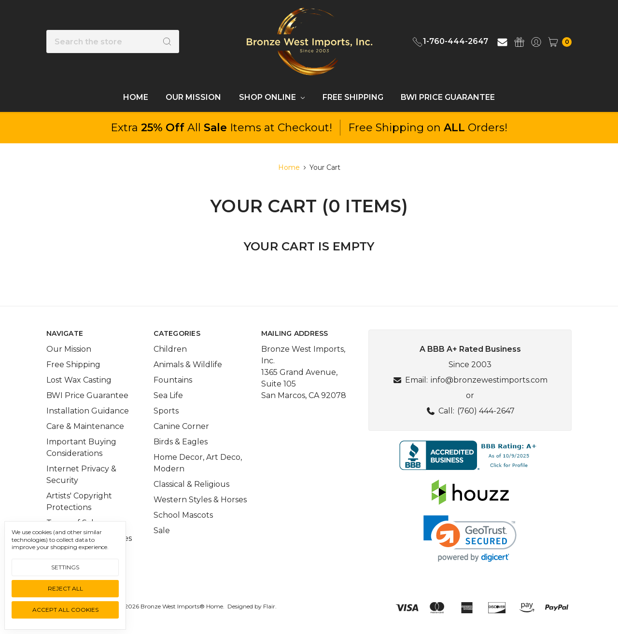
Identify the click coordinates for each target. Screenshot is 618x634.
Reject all (65, 588)
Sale (162, 530)
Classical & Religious (191, 484)
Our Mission (193, 97)
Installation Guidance (87, 410)
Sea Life (168, 395)
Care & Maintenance (85, 426)
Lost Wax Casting (79, 380)
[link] (470, 538)
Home (135, 97)
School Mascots (183, 515)
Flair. (270, 606)
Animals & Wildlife (188, 364)
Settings (65, 567)
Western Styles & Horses (200, 499)
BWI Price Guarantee (448, 97)
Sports (166, 410)
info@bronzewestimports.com (489, 380)
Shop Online (272, 97)
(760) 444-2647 (486, 410)
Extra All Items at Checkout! (221, 127)
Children (170, 349)
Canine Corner (181, 426)
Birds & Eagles (181, 441)
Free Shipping (353, 97)
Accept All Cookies (65, 609)
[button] (470, 455)
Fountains (173, 380)
